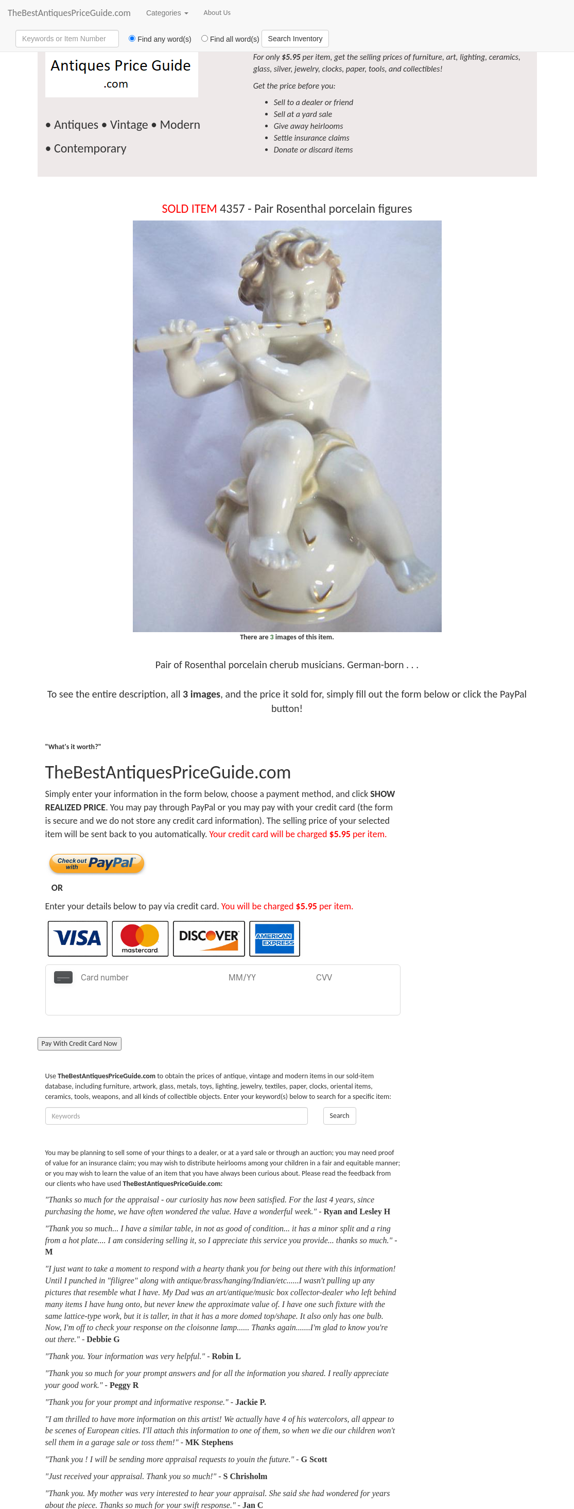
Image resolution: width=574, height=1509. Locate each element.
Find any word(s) (156, 39)
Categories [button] (167, 13)
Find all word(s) (226, 39)
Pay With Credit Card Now (79, 1018)
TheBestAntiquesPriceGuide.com (69, 13)
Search (340, 1090)
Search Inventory (295, 39)
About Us (217, 12)
